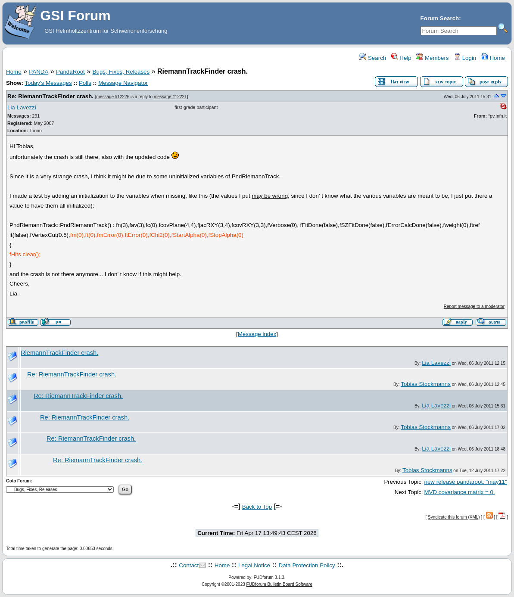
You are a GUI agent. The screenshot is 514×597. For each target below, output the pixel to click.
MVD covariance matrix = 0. (459, 492)
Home (493, 58)
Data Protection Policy (307, 565)
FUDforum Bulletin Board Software (279, 584)
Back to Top (257, 507)
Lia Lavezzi (21, 107)
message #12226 (112, 96)
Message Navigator (123, 83)
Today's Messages (48, 83)
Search (372, 58)
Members (432, 58)
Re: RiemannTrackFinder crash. (50, 96)
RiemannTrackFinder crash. (59, 352)
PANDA (38, 71)
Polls (85, 83)
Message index (257, 334)
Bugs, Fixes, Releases (121, 71)
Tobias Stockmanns (426, 384)
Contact (189, 565)
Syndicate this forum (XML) (454, 517)
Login (465, 58)
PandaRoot (70, 71)
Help (401, 58)
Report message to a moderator (474, 306)
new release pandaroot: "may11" (465, 482)
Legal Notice (254, 565)
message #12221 (170, 96)
